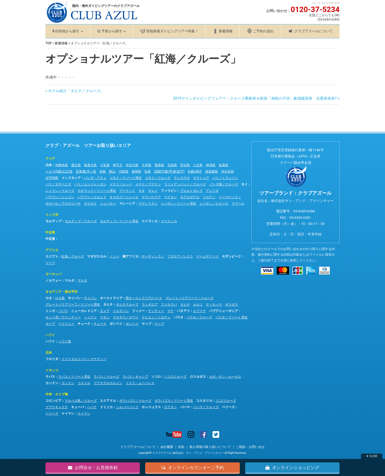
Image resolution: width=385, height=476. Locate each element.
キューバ (77, 407)
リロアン (209, 197)
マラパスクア (151, 197)
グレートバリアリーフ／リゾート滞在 (72, 304)
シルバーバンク (127, 407)
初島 (102, 171)
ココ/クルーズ (225, 401)
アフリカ (51, 250)
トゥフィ (90, 317)
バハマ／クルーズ (206, 407)
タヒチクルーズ (127, 304)
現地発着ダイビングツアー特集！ (172, 31)
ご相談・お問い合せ (250, 447)
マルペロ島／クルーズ (81, 401)
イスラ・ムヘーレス (140, 383)
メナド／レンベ (121, 184)
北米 (48, 352)
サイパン (74, 298)
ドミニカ (106, 407)
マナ (170, 311)
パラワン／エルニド (92, 197)
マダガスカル (96, 256)
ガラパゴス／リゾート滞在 (174, 401)
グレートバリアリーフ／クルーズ (189, 298)
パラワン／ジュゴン (59, 197)
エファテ (199, 311)
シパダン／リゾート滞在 (178, 203)
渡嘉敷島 (211, 171)
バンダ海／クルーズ (223, 184)
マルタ (69, 280)
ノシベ (114, 256)
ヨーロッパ (53, 274)
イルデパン (121, 311)
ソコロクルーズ (175, 377)
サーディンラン (153, 256)
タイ (244, 184)
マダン (105, 317)
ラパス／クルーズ (106, 377)
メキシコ (51, 370)
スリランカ (150, 221)
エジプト (51, 256)
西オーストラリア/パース (144, 298)
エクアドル (108, 401)
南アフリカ (130, 256)
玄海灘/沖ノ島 (86, 171)
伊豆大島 (132, 165)
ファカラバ (169, 304)
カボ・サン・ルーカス (225, 377)
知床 (147, 171)
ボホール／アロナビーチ (63, 203)
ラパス (50, 377)
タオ (141, 191)
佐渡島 (223, 165)
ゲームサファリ (207, 256)
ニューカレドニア (84, 311)
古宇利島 (51, 178)
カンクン (51, 383)
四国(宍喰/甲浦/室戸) (169, 171)
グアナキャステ (56, 407)
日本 (48, 165)
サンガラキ (182, 178)
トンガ (50, 311)
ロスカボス (198, 377)
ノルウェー (53, 280)
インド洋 (51, 215)
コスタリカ (204, 401)
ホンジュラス (151, 407)
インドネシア (71, 178)
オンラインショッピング (292, 467)
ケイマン (67, 413)
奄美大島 (90, 165)
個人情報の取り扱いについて (210, 447)
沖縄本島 (61, 165)
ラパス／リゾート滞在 (74, 377)
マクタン (170, 197)
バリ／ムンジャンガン (90, 184)
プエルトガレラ (191, 191)
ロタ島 (60, 298)
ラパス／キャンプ (135, 377)
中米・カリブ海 (56, 394)
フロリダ (51, 359)
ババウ (63, 311)
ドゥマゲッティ (230, 197)
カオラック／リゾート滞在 (97, 191)
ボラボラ (231, 304)
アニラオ (212, 191)
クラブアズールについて (313, 31)
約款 (181, 447)
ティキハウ (214, 304)
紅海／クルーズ (72, 256)
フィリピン (169, 191)
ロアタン (170, 407)
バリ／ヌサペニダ (58, 184)
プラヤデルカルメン (108, 383)
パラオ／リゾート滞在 (231, 317)
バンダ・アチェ (95, 178)
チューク (84, 324)
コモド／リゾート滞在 (126, 178)
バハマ (185, 407)
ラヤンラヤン (148, 203)
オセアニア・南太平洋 (61, 292)
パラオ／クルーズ (199, 317)
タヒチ (108, 304)
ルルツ (198, 304)
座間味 (136, 171)
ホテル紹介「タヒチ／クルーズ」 (76, 91)
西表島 (159, 165)
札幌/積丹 (195, 171)
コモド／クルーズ (158, 178)
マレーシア (127, 203)
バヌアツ (183, 311)
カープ (50, 324)
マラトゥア (201, 178)
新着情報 (226, 31)
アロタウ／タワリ (125, 317)
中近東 (50, 232)
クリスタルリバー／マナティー (83, 359)
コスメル (84, 383)
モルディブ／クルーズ (81, 221)
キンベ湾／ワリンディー (63, 317)
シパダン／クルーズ (213, 203)
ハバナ (92, 407)
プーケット (127, 191)
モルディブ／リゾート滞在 (119, 221)
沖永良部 (227, 171)
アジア (50, 159)
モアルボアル (189, 197)
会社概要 (166, 447)
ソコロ (156, 377)
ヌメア (105, 311)
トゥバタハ (108, 203)
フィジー (138, 311)
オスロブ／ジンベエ (124, 197)
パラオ (178, 317)
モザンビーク (231, 256)
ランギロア (150, 304)
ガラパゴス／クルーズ (135, 401)
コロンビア (53, 401)
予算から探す (111, 31)
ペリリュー (66, 324)
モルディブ (53, 221)
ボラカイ (90, 203)
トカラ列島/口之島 (58, 171)
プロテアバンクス (180, 256)
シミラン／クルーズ (59, 191)
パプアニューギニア (223, 311)
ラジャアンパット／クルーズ (185, 184)
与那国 (123, 171)
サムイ (153, 191)
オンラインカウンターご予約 (192, 467)
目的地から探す (67, 31)
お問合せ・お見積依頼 (93, 467)
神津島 (210, 165)
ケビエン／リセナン (156, 317)
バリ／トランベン (225, 178)
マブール (238, 203)
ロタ (48, 298)
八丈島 (198, 165)
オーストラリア (111, 298)
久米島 (146, 165)
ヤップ (146, 324)
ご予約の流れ (263, 31)
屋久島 (76, 165)
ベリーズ (228, 407)
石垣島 (172, 165)
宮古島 (185, 165)
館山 (112, 171)
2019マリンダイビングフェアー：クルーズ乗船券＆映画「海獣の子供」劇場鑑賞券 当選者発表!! (255, 98)
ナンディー (156, 311)
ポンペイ (116, 324)
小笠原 (105, 165)
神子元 (117, 165)
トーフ (50, 263)
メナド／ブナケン (148, 184)
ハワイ (50, 335)
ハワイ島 (64, 341)
